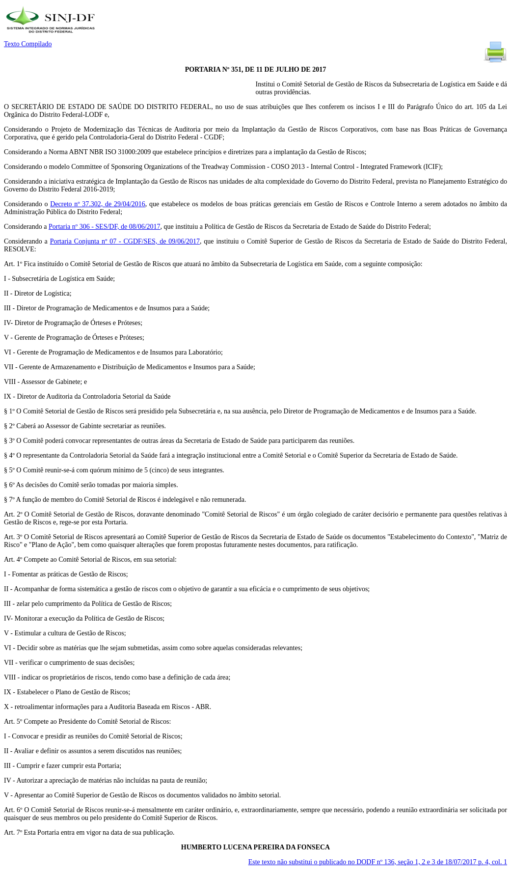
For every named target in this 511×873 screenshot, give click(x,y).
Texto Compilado (28, 44)
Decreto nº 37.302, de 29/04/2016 (97, 204)
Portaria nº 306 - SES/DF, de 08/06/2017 (105, 226)
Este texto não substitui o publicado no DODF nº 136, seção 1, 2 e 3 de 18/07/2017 (377, 862)
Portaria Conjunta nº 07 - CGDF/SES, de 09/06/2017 (125, 241)
